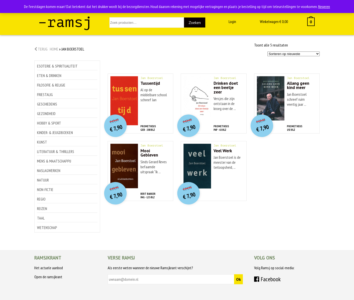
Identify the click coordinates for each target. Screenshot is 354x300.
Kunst (42, 142)
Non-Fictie (45, 189)
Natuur (43, 180)
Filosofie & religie (51, 85)
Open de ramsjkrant (48, 276)
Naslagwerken (48, 170)
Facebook (267, 279)
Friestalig (45, 94)
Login (232, 21)
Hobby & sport (49, 123)
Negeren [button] (324, 6)
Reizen (42, 208)
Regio (41, 199)
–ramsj (65, 22)
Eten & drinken (49, 75)
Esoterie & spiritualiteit (57, 66)
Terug (41, 49)
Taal (41, 218)
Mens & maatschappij (54, 161)
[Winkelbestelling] (293, 54)
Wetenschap (47, 227)
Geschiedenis (47, 104)
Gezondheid (46, 113)
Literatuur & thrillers (55, 151)
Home (54, 49)
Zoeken (195, 22)
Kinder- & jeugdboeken (55, 132)
